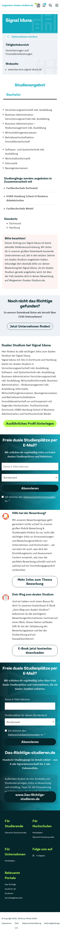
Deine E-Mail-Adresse (30, 704)
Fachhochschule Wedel (19, 208)
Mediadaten (37, 832)
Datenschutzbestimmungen (39, 496)
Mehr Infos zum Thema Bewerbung (35, 581)
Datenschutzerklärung (31, 923)
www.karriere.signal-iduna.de (25, 69)
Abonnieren (30, 488)
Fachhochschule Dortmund (22, 188)
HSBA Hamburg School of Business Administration (27, 198)
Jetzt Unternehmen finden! (30, 326)
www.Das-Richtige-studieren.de (30, 797)
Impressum (7, 923)
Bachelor (13, 94)
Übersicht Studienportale (15, 832)
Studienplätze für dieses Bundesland (30, 720)
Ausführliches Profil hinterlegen (30, 423)
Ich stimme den (28, 498)
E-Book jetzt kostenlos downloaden (35, 650)
